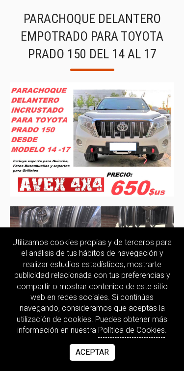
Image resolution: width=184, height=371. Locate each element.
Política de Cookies (131, 330)
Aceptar (92, 352)
